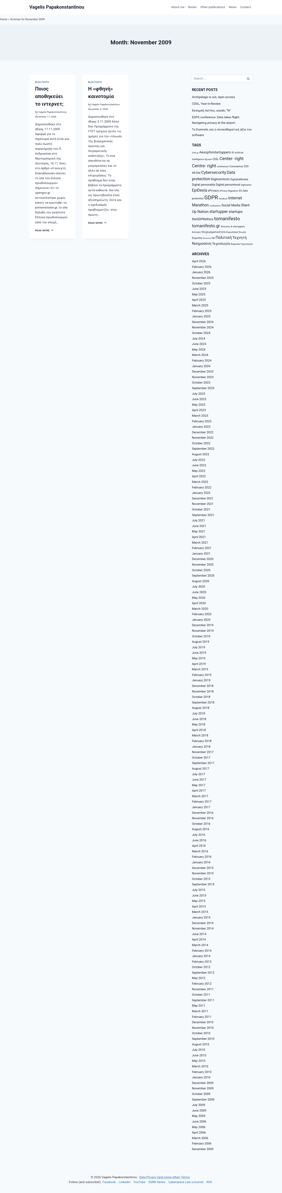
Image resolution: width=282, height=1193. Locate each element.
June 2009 (199, 1110)
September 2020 (203, 575)
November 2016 (203, 818)
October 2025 (201, 283)
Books (192, 7)
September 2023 (203, 388)
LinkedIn (124, 1182)
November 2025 (203, 278)
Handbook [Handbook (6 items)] (223, 199)
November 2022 (203, 437)
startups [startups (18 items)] (236, 211)
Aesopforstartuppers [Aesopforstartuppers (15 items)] (215, 152)
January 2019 (201, 680)
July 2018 (198, 713)
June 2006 (199, 1121)
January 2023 (201, 426)
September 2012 (203, 972)
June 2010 (199, 1055)
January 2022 (201, 493)
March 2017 (200, 796)
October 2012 (201, 967)
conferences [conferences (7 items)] (222, 166)
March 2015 (200, 912)
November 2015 (203, 873)
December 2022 (202, 432)
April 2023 (199, 410)
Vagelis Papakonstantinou (52, 111)
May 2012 (198, 978)
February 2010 (202, 1072)
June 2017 (199, 779)
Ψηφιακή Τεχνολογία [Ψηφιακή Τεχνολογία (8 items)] (242, 244)
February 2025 (202, 311)
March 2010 (200, 1066)
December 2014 (202, 923)
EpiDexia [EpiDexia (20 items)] (199, 190)
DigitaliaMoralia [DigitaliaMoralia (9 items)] (239, 179)
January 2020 (201, 619)
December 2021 (202, 498)
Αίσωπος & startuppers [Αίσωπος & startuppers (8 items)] (233, 226)
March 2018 (200, 735)
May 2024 (198, 349)
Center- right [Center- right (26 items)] (231, 158)
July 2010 (198, 1050)
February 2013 (202, 961)
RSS (209, 1182)
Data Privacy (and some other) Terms (164, 1177)
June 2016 (199, 840)
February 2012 (202, 983)
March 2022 (200, 482)
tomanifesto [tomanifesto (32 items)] (227, 219)
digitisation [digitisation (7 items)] (246, 185)
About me (177, 7)
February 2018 (202, 741)
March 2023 (200, 415)
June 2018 (199, 719)
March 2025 (200, 305)
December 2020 (202, 559)
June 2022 (199, 465)
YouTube (139, 1182)
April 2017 (199, 790)
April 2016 (199, 845)
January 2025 (201, 316)
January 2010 (201, 1077)
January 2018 (201, 746)
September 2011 (203, 1000)
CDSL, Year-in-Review (206, 103)
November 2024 (203, 327)
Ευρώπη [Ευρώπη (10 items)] (197, 238)
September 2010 (203, 1039)
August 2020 (200, 581)
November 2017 (203, 752)
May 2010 (198, 1061)
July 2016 (198, 834)
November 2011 (203, 989)
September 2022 (203, 448)
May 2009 (198, 1116)
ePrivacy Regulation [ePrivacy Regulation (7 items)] (229, 191)
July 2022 (198, 460)
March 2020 (200, 608)
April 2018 (199, 730)
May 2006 (198, 1127)
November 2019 (203, 630)
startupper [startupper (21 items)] (218, 211)
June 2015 (199, 895)
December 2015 (202, 868)
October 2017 (201, 757)
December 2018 (202, 686)
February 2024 (202, 360)
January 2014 (201, 956)
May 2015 (198, 901)
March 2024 (200, 355)
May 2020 (198, 597)
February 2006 (202, 1143)
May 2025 (198, 294)
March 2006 (200, 1138)
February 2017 (202, 801)
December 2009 (202, 1083)
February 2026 (202, 267)
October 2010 (201, 1033)
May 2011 (198, 1005)
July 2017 (198, 774)
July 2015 (198, 890)
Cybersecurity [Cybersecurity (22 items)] (213, 172)
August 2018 (200, 708)
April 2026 (199, 261)
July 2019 (198, 647)
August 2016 (200, 829)
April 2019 (199, 664)
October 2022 (201, 443)
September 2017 (203, 763)
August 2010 (200, 1044)
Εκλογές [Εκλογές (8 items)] (196, 232)
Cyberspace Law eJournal (185, 1182)
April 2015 (199, 906)
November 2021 (203, 504)
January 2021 (201, 553)
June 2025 (199, 289)
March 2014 (200, 945)
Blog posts (42, 82)
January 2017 (201, 807)
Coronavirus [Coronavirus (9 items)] (236, 166)
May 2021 (198, 531)
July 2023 (198, 393)
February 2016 (202, 856)
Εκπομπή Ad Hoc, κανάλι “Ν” (211, 110)
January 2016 (201, 862)
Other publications (212, 7)
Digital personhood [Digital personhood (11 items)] (228, 184)
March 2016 (200, 851)
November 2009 (203, 1088)
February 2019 (202, 675)
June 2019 (199, 652)
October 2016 (201, 823)
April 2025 (199, 300)
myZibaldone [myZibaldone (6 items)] (215, 206)
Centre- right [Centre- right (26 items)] (204, 165)
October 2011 (201, 994)
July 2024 (198, 338)
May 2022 (198, 471)
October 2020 (201, 570)
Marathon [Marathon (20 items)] (200, 205)
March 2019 (200, 669)
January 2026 (201, 272)
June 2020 (199, 592)
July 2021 (198, 520)
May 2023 (198, 404)
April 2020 (199, 603)
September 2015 (203, 884)
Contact (245, 7)
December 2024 (202, 322)
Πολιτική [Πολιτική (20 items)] (224, 237)
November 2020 (203, 564)
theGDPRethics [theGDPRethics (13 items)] (202, 219)
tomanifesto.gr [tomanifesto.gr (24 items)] (206, 225)
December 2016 (202, 812)
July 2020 (198, 586)
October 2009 (201, 1094)
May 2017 (198, 785)
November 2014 (203, 928)
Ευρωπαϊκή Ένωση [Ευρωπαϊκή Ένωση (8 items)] (236, 232)
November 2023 (203, 377)
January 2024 (201, 366)
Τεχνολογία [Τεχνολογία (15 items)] (221, 244)
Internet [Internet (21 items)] (235, 198)
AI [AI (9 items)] (233, 152)
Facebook (109, 1182)
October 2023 (201, 382)
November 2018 (203, 691)
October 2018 (201, 697)
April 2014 (199, 939)
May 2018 (198, 724)
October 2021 (201, 509)
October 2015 (201, 879)
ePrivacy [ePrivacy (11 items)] (213, 190)
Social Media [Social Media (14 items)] (230, 205)
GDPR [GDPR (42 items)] (211, 197)
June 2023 (199, 399)
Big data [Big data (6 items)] (208, 159)
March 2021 (200, 542)
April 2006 (199, 1132)
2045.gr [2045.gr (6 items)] (195, 153)
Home (3, 19)
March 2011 (200, 1011)
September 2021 (203, 515)
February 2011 (202, 1017)
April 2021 (199, 537)
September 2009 (203, 1099)
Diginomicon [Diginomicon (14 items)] (220, 179)
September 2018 (203, 702)
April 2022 (199, 476)
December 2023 (202, 371)
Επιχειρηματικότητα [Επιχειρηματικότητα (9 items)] (214, 232)
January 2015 (201, 917)
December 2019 (202, 625)
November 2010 (203, 1028)
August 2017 (200, 768)
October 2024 (201, 333)
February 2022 (202, 487)
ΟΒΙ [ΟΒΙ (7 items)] (213, 238)
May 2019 (198, 658)
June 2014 (199, 934)
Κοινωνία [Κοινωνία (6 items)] (207, 238)
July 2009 (198, 1105)
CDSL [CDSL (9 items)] (215, 159)
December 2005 (202, 1149)
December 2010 (202, 1022)
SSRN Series (156, 1182)
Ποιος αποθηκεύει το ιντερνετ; (49, 96)
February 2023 (202, 421)
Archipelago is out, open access (213, 97)
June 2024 (199, 344)
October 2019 (201, 636)
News (232, 7)
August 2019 (200, 641)
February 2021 (202, 548)
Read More (44, 230)
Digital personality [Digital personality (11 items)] (203, 184)
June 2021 (199, 526)
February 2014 (202, 950)
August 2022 (200, 454)
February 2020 (202, 614)
